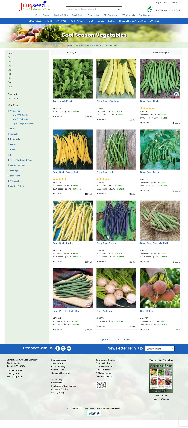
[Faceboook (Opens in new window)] (57, 348)
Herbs (13, 144)
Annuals (14, 133)
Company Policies (59, 389)
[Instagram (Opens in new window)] (63, 348)
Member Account (59, 359)
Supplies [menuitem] (154, 20)
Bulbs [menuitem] (101, 20)
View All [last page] (128, 339)
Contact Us (176, 2)
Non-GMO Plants (20, 119)
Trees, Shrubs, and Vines (21, 160)
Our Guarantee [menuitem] (146, 15)
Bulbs (12, 149)
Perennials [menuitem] (76, 20)
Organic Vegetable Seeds (23, 123)
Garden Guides (17, 186)
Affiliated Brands (103, 372)
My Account (161, 2)
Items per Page (160, 52)
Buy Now (57, 116)
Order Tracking (58, 366)
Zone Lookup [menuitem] (93, 15)
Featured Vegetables (92, 45)
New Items (15, 175)
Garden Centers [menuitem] (42, 15)
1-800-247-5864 (14, 370)
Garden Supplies (17, 165)
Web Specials (16, 170)
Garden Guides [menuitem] (61, 15)
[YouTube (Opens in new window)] (69, 348)
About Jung (56, 379)
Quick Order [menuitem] (77, 15)
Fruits (12, 128)
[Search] (119, 8)
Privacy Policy (57, 392)
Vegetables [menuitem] (35, 20)
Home (70, 45)
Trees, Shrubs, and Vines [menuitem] (132, 20)
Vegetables (79, 45)
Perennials (15, 139)
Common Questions (60, 372)
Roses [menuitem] (111, 20)
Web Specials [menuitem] (128, 15)
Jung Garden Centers (105, 359)
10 (10, 86)
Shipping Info (57, 363)
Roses (12, 154)
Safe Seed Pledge (104, 376)
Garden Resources (104, 366)
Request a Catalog (161, 398)
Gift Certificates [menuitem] (111, 15)
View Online (161, 395)
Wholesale (15, 180)
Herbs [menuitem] (90, 20)
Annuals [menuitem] (61, 20)
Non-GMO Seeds (20, 115)
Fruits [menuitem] (48, 20)
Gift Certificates (103, 369)
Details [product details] (89, 117)
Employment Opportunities (63, 385)
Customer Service (59, 369)
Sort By (71, 52)
